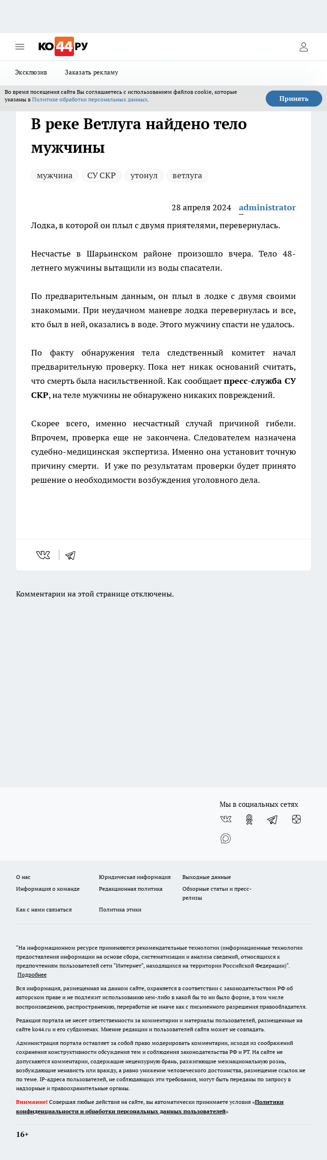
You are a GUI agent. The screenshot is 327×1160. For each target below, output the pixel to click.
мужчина (55, 175)
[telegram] (73, 555)
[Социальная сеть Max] (225, 838)
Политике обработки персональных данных (89, 99)
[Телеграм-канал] (273, 819)
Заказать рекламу (91, 72)
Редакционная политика (131, 888)
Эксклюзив (31, 72)
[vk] (44, 555)
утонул (144, 175)
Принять (294, 98)
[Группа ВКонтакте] (225, 819)
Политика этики (120, 909)
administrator (267, 207)
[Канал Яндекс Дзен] (296, 819)
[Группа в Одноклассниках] (249, 819)
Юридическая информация (135, 876)
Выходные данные (206, 876)
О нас (23, 876)
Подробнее (32, 974)
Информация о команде (48, 888)
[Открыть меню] (19, 46)
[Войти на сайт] (303, 46)
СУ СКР (101, 175)
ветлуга (187, 175)
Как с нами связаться (44, 909)
